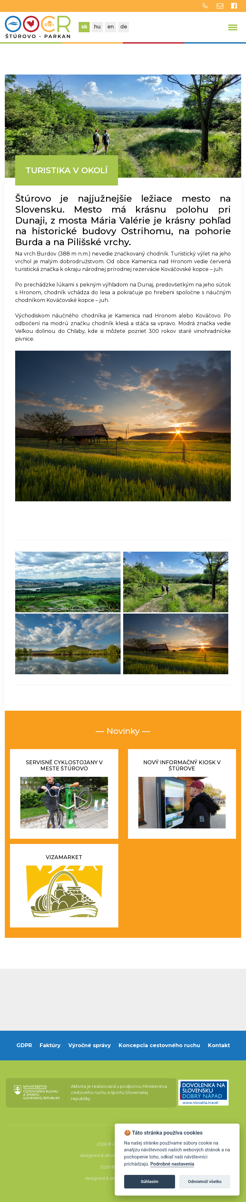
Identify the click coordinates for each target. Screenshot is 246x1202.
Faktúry (50, 1045)
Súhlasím (149, 1181)
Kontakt (219, 1045)
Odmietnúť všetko (204, 1181)
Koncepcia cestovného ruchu (159, 1045)
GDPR (24, 1045)
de (123, 27)
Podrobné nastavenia (172, 1164)
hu (97, 27)
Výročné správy (89, 1045)
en (110, 27)
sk (84, 27)
